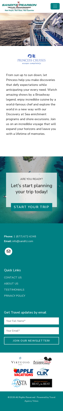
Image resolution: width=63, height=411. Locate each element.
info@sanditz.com (22, 241)
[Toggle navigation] (55, 6)
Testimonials (14, 290)
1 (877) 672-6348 (25, 236)
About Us (11, 283)
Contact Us (13, 277)
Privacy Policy (14, 296)
